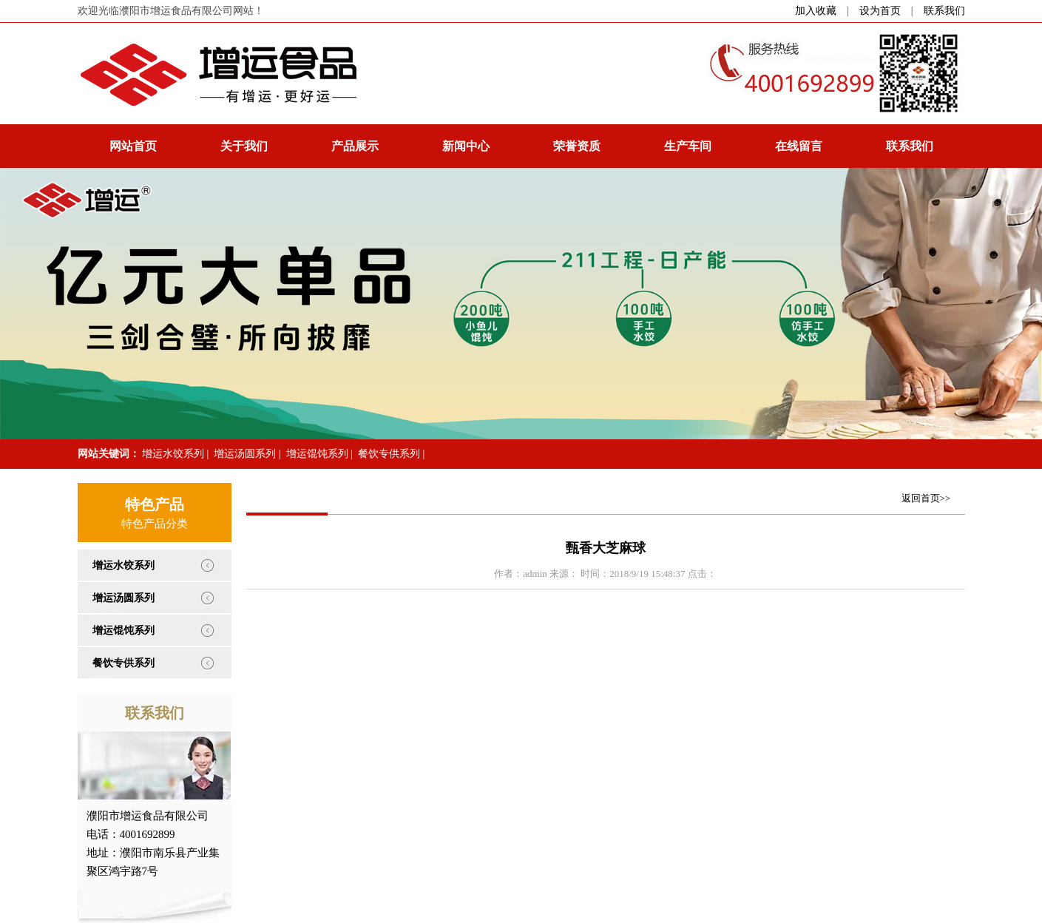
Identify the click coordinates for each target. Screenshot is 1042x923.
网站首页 (133, 146)
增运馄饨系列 (317, 453)
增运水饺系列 (173, 453)
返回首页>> (926, 498)
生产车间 (687, 146)
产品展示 (355, 146)
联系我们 (944, 10)
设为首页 (880, 10)
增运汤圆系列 (245, 453)
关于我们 (244, 146)
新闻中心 (466, 146)
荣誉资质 (576, 146)
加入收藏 (815, 10)
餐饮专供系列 (389, 453)
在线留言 (798, 146)
